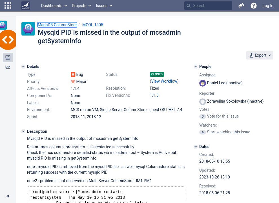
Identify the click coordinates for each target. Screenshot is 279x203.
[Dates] (196, 147)
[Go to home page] (26, 5)
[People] (196, 67)
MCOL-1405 (92, 25)
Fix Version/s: (118, 95)
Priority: (34, 81)
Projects (79, 5)
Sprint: (32, 116)
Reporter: (207, 93)
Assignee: (207, 75)
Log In (268, 5)
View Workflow (164, 81)
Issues (101, 5)
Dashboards (51, 5)
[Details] (23, 67)
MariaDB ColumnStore (57, 25)
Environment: (38, 109)
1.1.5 (154, 95)
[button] (8, 5)
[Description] (23, 131)
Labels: (33, 102)
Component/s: (39, 95)
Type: (31, 74)
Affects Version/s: (43, 88)
